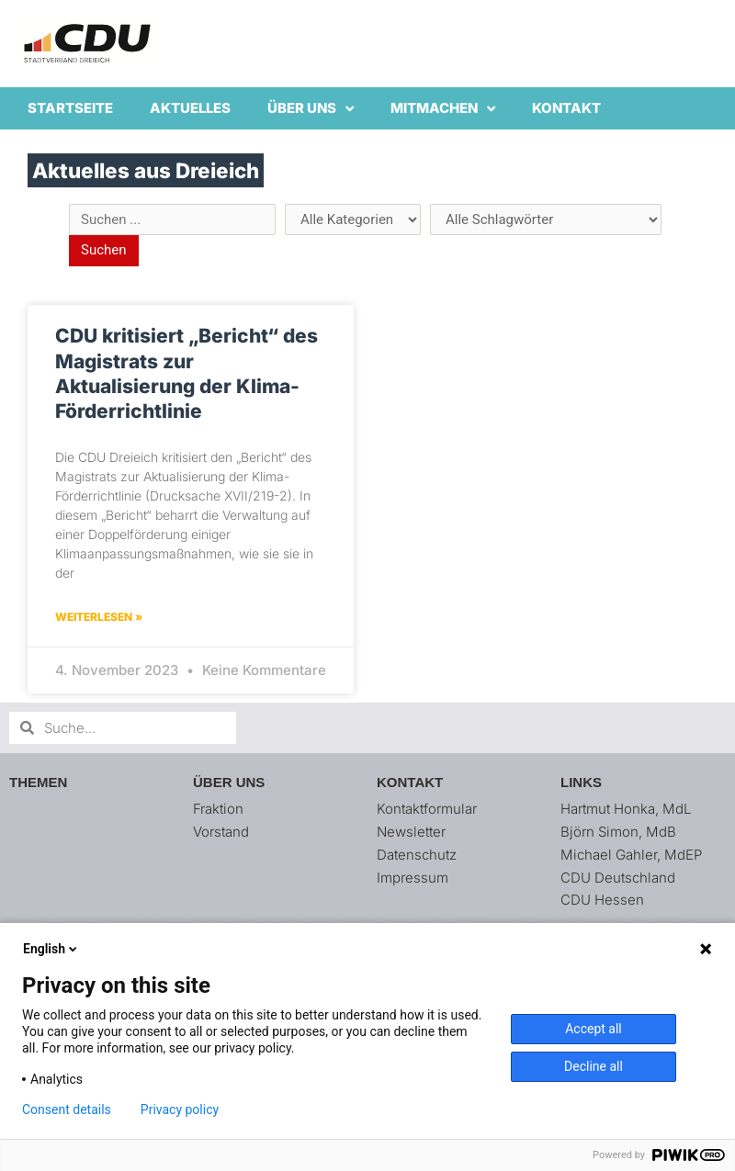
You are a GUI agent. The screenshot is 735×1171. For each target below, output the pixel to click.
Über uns (310, 109)
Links (581, 782)
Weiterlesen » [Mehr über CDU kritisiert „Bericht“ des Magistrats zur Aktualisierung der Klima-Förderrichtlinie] (98, 617)
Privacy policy (180, 1109)
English (51, 948)
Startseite (70, 108)
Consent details (66, 1109)
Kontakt (566, 108)
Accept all (593, 1028)
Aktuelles (190, 108)
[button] (696, 25)
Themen (38, 782)
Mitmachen (442, 109)
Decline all (593, 1066)
